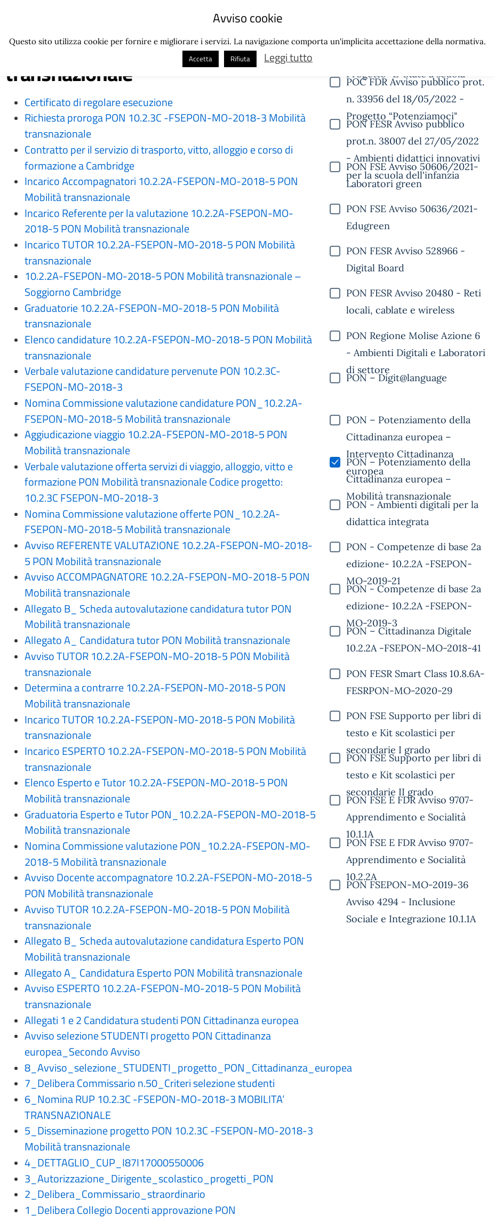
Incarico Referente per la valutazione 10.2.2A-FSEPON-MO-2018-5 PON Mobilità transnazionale (159, 221)
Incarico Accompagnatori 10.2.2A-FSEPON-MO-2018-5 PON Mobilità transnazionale (161, 189)
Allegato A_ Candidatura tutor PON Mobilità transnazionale (157, 640)
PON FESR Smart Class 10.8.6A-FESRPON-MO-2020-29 (415, 674)
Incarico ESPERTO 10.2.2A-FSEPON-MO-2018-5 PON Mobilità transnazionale (165, 759)
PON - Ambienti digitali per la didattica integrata (412, 505)
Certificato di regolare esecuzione (99, 102)
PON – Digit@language (396, 378)
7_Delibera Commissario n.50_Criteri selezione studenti (150, 1083)
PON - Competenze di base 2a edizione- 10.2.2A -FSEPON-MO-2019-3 (413, 590)
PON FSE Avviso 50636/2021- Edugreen (412, 210)
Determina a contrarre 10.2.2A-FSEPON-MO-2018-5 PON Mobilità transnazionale (155, 696)
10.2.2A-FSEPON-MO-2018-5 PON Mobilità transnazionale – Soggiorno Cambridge (163, 284)
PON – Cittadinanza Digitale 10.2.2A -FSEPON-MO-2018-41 (413, 632)
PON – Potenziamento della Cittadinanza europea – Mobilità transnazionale (408, 463)
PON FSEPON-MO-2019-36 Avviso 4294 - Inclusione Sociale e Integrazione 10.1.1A (411, 886)
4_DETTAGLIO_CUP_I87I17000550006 (114, 1163)
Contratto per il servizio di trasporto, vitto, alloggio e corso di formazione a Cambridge (159, 158)
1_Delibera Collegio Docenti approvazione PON (130, 1210)
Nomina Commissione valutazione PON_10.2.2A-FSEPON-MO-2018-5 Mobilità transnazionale (167, 854)
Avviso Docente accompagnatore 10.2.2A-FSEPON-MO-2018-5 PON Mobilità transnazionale (168, 885)
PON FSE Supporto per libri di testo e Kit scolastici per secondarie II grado (413, 759)
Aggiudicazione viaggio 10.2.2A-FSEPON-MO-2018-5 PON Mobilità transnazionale (156, 442)
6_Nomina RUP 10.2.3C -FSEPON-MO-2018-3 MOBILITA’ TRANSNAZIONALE (154, 1107)
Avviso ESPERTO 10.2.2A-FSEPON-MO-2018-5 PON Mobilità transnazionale (163, 996)
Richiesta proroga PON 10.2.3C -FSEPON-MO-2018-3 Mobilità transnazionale (165, 126)
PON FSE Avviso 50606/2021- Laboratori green (412, 167)
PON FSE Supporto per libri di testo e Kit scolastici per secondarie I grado (413, 717)
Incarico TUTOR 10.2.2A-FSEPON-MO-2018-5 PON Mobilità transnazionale (160, 253)
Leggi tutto (288, 58)
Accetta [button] (200, 58)
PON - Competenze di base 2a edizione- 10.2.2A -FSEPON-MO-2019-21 (413, 548)
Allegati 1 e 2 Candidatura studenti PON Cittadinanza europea (162, 1020)
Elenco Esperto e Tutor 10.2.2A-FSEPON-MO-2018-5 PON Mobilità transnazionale (156, 791)
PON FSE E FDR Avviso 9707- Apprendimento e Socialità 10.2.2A (410, 843)
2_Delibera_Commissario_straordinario (115, 1194)
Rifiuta (240, 58)
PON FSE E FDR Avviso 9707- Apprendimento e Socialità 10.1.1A (410, 801)
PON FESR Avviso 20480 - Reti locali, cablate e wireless (413, 294)
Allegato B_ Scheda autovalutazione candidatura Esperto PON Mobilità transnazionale (164, 949)
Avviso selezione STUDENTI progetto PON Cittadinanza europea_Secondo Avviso (148, 1044)
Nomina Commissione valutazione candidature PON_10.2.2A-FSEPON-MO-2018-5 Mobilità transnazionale (163, 411)
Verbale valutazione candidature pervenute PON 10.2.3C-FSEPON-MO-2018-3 (153, 379)
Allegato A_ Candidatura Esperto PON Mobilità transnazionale (163, 973)
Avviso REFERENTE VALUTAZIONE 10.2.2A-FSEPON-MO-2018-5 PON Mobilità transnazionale (169, 553)
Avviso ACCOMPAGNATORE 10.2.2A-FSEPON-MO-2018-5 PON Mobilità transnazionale (167, 585)
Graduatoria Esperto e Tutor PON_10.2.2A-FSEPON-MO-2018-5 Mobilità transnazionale (170, 823)
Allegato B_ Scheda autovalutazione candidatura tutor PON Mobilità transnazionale (158, 617)
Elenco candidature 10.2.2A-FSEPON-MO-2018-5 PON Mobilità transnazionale (168, 348)
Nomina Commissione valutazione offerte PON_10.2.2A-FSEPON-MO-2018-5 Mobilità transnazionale (152, 522)
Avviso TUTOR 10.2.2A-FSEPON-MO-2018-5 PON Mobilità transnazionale (157, 664)
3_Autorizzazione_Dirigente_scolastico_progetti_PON (149, 1179)
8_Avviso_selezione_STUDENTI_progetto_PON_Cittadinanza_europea (188, 1068)
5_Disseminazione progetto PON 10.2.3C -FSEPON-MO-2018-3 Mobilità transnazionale (169, 1139)
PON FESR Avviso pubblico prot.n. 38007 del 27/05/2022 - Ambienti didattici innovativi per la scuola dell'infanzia (413, 125)
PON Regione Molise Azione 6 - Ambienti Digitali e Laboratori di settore (415, 336)
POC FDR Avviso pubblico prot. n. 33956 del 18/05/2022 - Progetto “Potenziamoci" (415, 83)
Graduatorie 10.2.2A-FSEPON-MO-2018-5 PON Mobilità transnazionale (152, 316)
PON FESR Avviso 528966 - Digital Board (405, 252)
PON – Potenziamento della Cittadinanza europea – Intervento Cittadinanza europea (408, 421)
